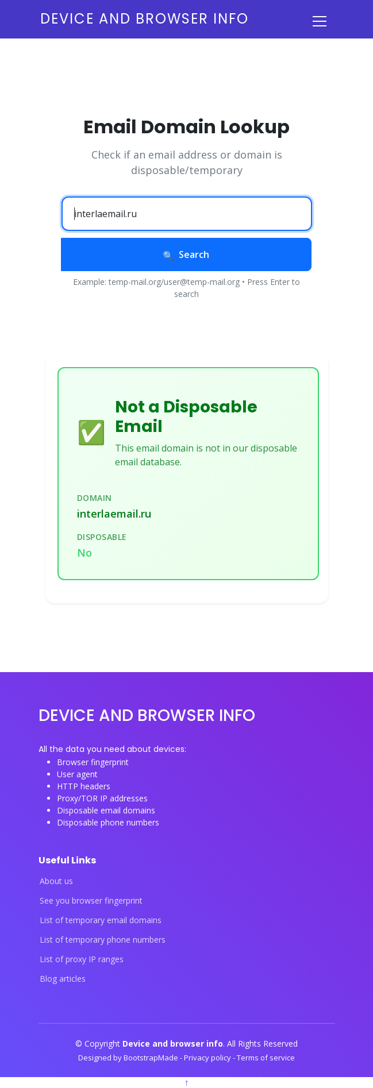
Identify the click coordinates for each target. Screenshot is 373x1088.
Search (186, 254)
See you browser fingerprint (91, 901)
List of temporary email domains (100, 920)
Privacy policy (208, 1057)
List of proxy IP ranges (82, 959)
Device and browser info (144, 18)
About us (56, 881)
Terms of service (266, 1057)
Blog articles (63, 979)
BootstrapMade (152, 1057)
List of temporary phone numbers (103, 940)
